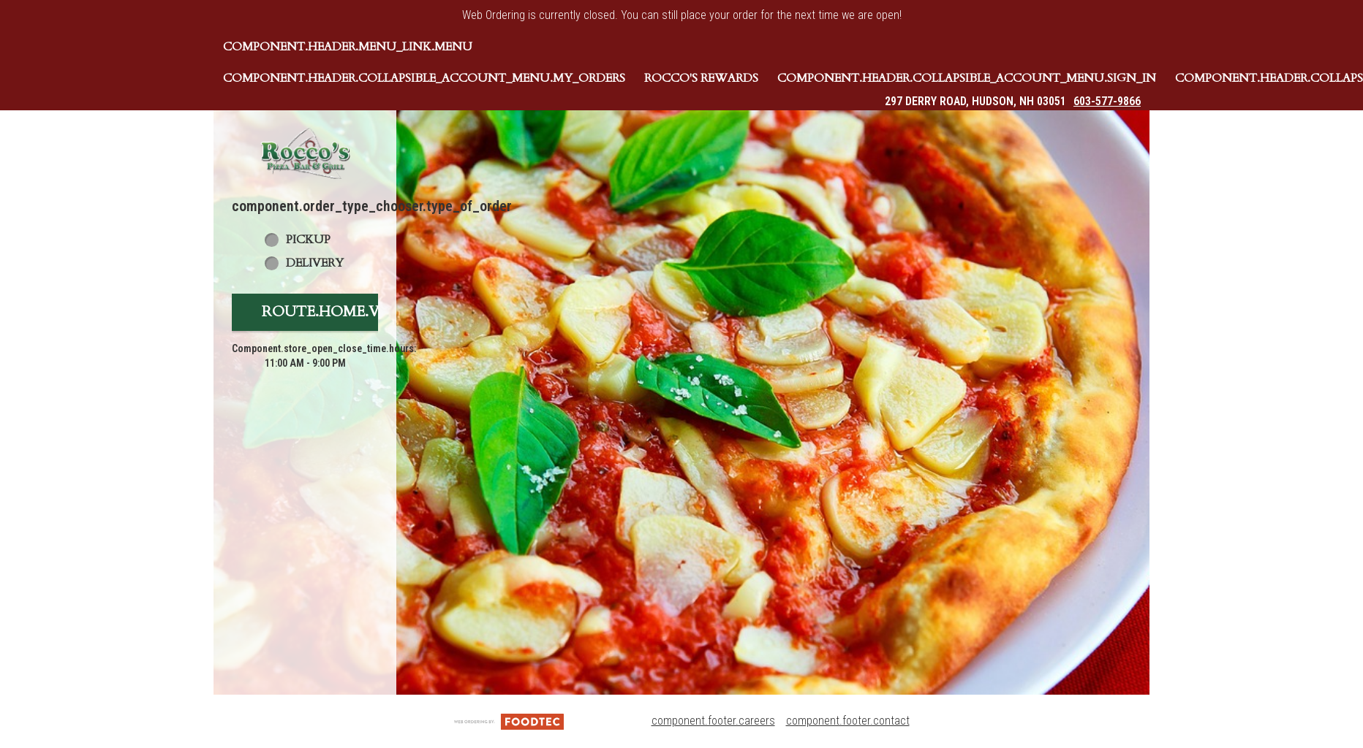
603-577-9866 (1107, 101)
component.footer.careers (713, 721)
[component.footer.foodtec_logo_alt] (509, 721)
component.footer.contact (848, 721)
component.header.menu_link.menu (347, 47)
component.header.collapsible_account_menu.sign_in (966, 78)
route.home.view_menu (362, 311)
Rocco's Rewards (701, 78)
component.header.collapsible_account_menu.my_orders (424, 78)
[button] (305, 153)
